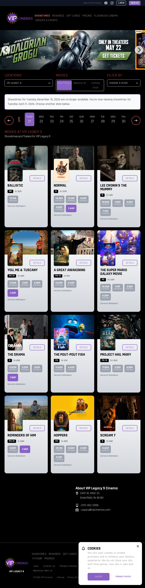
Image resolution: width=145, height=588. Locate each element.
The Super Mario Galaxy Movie (113, 272)
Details (37, 178)
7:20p (25, 449)
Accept (98, 576)
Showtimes (42, 16)
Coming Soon (95, 85)
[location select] (29, 83)
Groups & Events (46, 20)
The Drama (16, 354)
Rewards (58, 16)
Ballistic (15, 185)
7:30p (13, 293)
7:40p (71, 208)
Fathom (37, 559)
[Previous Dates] (9, 120)
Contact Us (49, 566)
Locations (13, 75)
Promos (49, 559)
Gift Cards (73, 16)
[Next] (139, 50)
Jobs (36, 566)
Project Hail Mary (115, 354)
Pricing (87, 16)
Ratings (60, 577)
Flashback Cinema (106, 16)
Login (121, 3)
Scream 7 (108, 435)
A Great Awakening (69, 270)
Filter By (114, 75)
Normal (60, 185)
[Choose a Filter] (123, 83)
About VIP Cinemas (92, 3)
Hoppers (61, 435)
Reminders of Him (22, 435)
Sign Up (135, 3)
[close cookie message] (138, 546)
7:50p (13, 377)
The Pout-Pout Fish (69, 354)
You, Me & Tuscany (23, 270)
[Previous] (6, 50)
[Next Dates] (135, 120)
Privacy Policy (123, 576)
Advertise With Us (42, 570)
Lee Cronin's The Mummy (113, 187)
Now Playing (64, 83)
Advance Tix (80, 83)
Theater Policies (68, 566)
